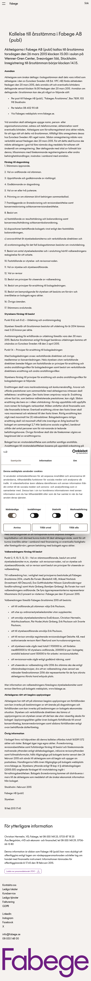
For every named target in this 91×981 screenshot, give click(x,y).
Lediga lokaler (10, 889)
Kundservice (9, 893)
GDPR (5, 906)
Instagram (7, 918)
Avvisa (17, 527)
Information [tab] (45, 460)
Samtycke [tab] (16, 460)
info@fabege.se (11, 934)
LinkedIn (6, 914)
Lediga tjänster (10, 897)
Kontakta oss (9, 885)
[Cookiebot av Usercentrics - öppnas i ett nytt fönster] (74, 451)
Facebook (7, 922)
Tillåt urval (45, 527)
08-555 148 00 (10, 938)
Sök (86, 3)
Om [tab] (75, 460)
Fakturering (8, 902)
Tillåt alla (74, 527)
